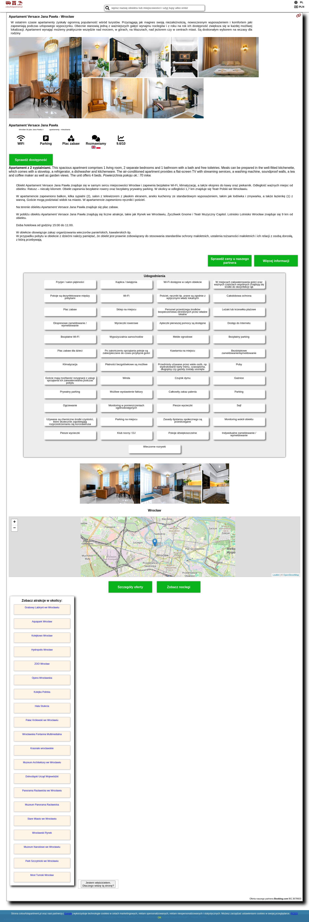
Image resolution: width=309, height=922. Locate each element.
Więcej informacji (276, 261)
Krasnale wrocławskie (42, 748)
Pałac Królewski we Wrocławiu (42, 720)
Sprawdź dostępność (31, 160)
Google (68, 913)
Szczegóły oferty (130, 587)
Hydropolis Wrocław (42, 649)
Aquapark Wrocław (42, 621)
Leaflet (276, 575)
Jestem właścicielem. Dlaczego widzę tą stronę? (98, 884)
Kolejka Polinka (42, 692)
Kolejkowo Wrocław (42, 635)
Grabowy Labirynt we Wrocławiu (42, 607)
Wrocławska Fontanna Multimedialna (42, 734)
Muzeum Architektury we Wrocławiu (42, 762)
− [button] (14, 528)
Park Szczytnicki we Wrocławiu (41, 861)
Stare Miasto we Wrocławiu (42, 818)
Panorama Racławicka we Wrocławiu (42, 790)
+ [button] (14, 522)
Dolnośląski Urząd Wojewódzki (42, 776)
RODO (294, 913)
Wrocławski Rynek (42, 832)
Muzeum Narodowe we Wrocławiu (42, 847)
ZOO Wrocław (41, 663)
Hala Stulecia (42, 706)
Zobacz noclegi (178, 587)
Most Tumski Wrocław (42, 875)
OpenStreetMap (291, 575)
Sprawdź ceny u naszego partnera (230, 260)
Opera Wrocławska (42, 678)
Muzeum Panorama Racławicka (42, 804)
